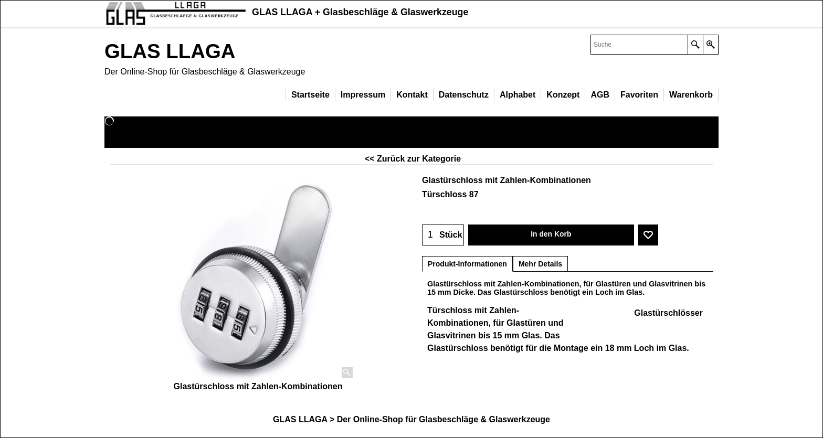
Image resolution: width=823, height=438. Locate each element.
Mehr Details (540, 264)
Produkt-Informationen (467, 264)
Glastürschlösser (668, 312)
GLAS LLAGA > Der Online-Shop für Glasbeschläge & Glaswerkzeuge (411, 419)
